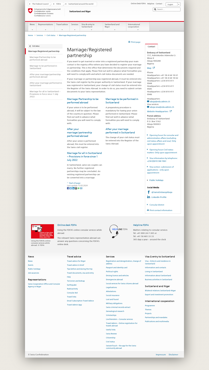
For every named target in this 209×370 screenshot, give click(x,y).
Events (30, 265)
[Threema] (76, 188)
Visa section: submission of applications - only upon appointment (160, 170)
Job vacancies (33, 273)
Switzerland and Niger (114, 27)
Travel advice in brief (75, 265)
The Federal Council (40, 4)
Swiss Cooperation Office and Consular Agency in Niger (44, 285)
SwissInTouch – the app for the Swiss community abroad (121, 347)
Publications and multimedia (157, 321)
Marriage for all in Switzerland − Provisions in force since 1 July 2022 (84, 157)
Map (151, 68)
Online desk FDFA (67, 225)
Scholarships (111, 315)
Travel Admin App (74, 305)
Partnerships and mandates (156, 317)
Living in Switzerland (154, 272)
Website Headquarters (159, 111)
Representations (45, 27)
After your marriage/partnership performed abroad (79, 133)
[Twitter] (71, 188)
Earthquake (71, 285)
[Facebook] (68, 188)
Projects (148, 314)
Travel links (71, 297)
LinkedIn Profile (159, 197)
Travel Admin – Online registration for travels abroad (121, 324)
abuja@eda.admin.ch (160, 101)
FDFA (58, 4)
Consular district (156, 205)
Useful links (110, 330)
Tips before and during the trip (79, 269)
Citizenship (110, 338)
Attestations (111, 291)
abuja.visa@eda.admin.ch (162, 107)
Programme (150, 306)
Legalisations (111, 287)
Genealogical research (115, 311)
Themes (148, 310)
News (32, 27)
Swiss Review (111, 334)
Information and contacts (155, 268)
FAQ (69, 277)
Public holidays (156, 180)
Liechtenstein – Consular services (119, 319)
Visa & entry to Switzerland (91, 27)
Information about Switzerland (158, 276)
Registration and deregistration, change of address (123, 262)
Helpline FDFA (141, 225)
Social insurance (112, 295)
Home (30, 35)
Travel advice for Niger (76, 261)
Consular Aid (72, 293)
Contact (150, 46)
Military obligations (114, 303)
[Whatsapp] (78, 188)
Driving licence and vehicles (117, 276)
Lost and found (112, 299)
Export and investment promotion (159, 295)
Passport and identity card (116, 268)
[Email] (81, 188)
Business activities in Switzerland (158, 279)
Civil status (51, 35)
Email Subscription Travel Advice (80, 301)
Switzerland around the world (80, 4)
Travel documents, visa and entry (80, 273)
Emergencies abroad (114, 279)
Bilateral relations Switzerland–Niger (160, 291)
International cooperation (137, 27)
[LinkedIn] (73, 188)
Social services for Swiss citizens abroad (122, 283)
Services (75, 27)
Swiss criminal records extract (118, 307)
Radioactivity (72, 289)
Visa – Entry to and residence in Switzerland (158, 262)
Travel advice (62, 27)
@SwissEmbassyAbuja (161, 192)
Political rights (112, 272)
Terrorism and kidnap (76, 281)
